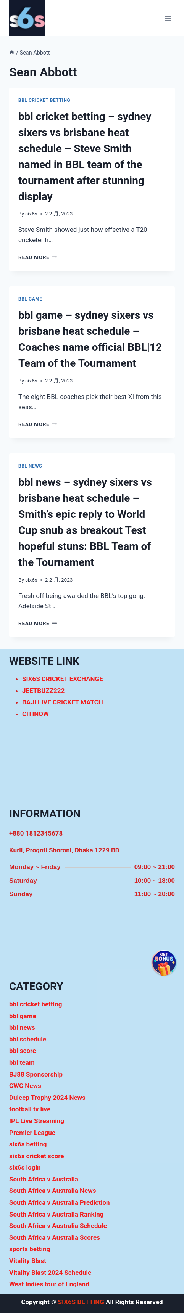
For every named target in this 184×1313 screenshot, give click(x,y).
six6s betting (28, 1144)
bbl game (30, 299)
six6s (31, 214)
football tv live (29, 1109)
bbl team (22, 1062)
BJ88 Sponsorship (36, 1074)
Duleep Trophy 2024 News (47, 1097)
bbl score (22, 1050)
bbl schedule (27, 1039)
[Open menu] (168, 18)
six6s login (24, 1167)
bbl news (30, 466)
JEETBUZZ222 (43, 690)
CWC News (25, 1086)
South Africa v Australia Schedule (58, 1225)
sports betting (29, 1249)
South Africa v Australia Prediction (59, 1202)
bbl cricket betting (44, 100)
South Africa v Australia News (52, 1190)
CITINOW (35, 714)
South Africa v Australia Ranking (56, 1214)
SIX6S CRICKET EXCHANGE (62, 679)
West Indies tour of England (49, 1284)
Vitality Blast (27, 1261)
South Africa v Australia (43, 1179)
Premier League (32, 1132)
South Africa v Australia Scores (54, 1237)
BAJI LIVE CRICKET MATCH (62, 702)
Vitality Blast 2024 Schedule (50, 1272)
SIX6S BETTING (81, 1302)
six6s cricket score (36, 1156)
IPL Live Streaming (36, 1121)
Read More (37, 257)
